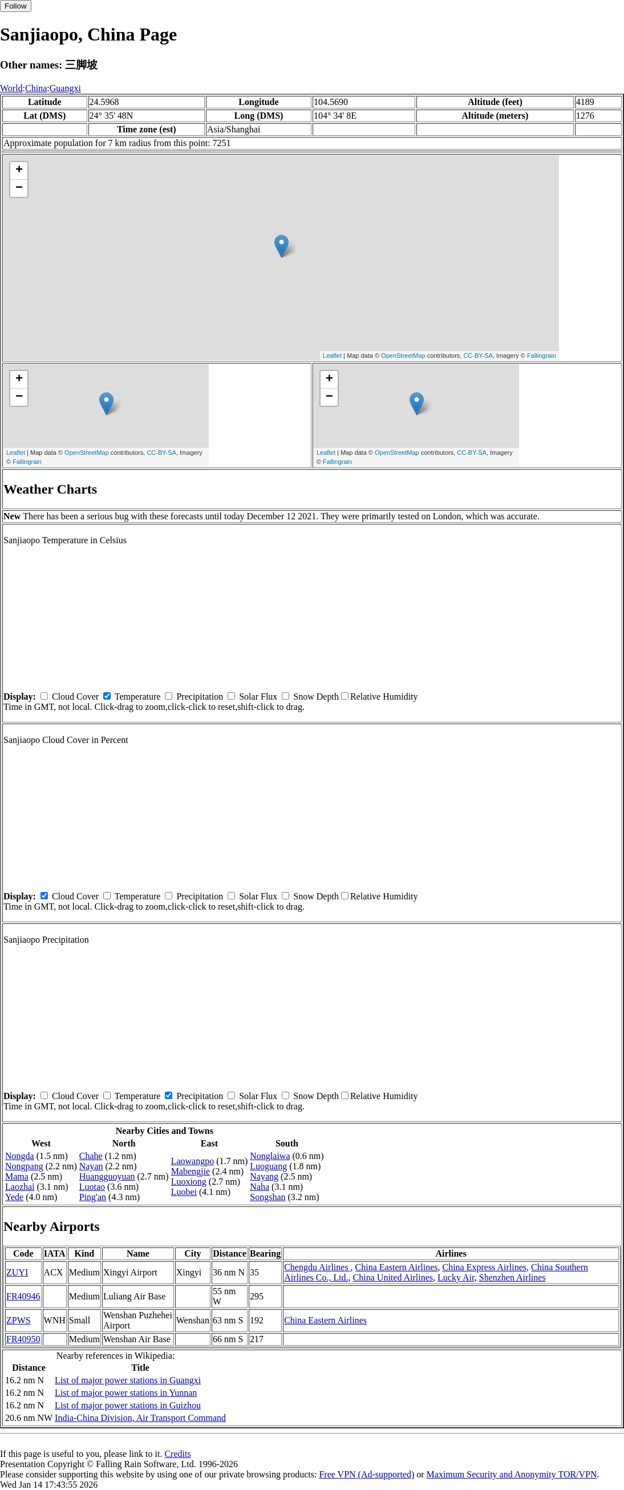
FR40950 (23, 1339)
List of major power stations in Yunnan (126, 1393)
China (36, 88)
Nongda (19, 1156)
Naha (259, 1187)
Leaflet (332, 355)
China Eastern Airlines (396, 1267)
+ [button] (19, 170)
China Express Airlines (484, 1267)
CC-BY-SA (478, 355)
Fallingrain (541, 355)
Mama (17, 1176)
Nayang (264, 1176)
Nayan (91, 1166)
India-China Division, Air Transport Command (140, 1418)
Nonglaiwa (270, 1156)
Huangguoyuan (107, 1176)
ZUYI (17, 1272)
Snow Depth (316, 696)
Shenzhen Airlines (512, 1277)
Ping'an (92, 1197)
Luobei (184, 1192)
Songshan (267, 1197)
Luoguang (268, 1166)
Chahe (91, 1156)
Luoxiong (188, 1181)
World (11, 88)
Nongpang (24, 1166)
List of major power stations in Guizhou (128, 1405)
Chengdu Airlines (317, 1267)
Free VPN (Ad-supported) (366, 1474)
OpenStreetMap (403, 355)
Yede (14, 1197)
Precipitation (199, 696)
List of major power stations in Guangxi (128, 1380)
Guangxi (65, 88)
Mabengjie (190, 1171)
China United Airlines (393, 1277)
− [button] (19, 188)
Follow (16, 6)
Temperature (138, 696)
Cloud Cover (75, 696)
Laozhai (20, 1187)
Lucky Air (456, 1277)
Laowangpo (192, 1161)
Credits (177, 1454)
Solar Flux (258, 696)
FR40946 (23, 1296)
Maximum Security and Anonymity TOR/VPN (512, 1474)
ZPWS (18, 1320)
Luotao (92, 1187)
